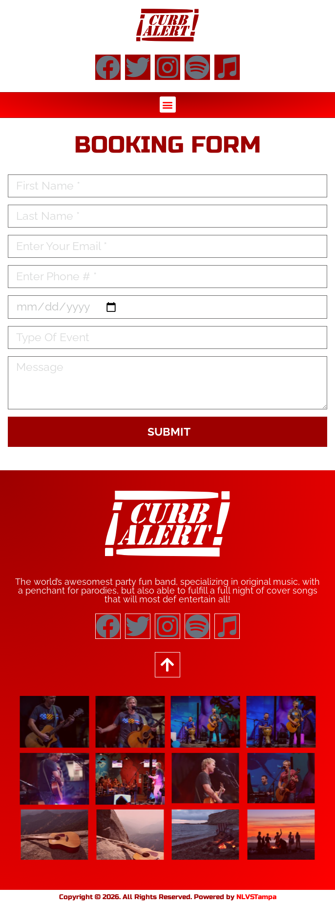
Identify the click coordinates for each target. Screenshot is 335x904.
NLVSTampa (256, 897)
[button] (168, 104)
